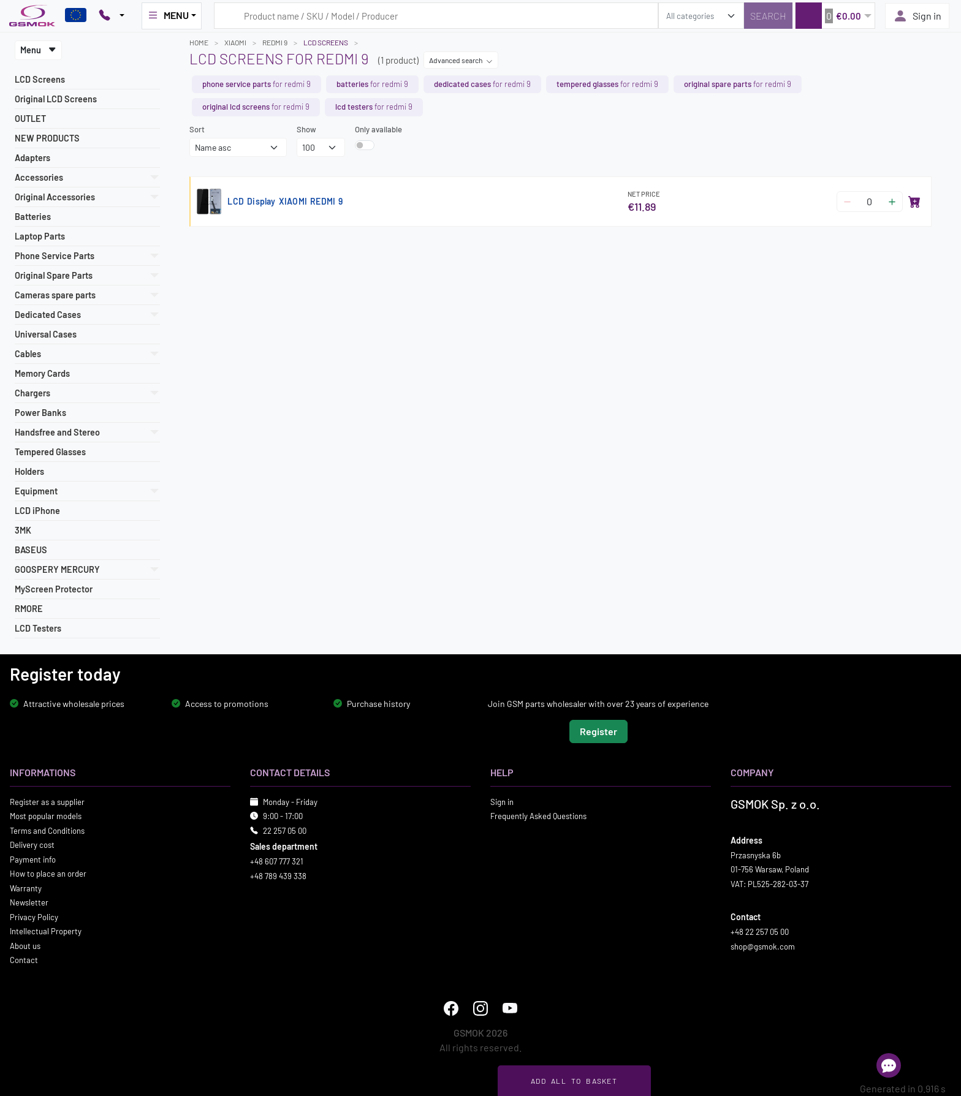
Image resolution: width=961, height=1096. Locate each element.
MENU (168, 15)
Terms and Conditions (47, 830)
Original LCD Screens (56, 99)
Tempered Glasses (50, 452)
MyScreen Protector (54, 589)
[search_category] (701, 15)
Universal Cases (46, 334)
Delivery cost (32, 845)
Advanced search (461, 60)
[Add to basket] (914, 201)
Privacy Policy (34, 916)
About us (25, 945)
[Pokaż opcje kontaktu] (111, 16)
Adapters (32, 158)
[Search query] (436, 15)
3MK (23, 530)
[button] (835, 15)
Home (198, 42)
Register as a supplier (47, 801)
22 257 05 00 (284, 830)
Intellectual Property (46, 931)
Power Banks (40, 412)
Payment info (33, 859)
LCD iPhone (37, 510)
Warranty (26, 888)
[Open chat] (889, 1065)
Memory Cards (42, 373)
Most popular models (46, 816)
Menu (38, 50)
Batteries (33, 216)
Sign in (917, 16)
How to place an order (48, 874)
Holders (29, 471)
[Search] (768, 15)
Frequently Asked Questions (538, 816)
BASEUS (31, 550)
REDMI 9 (274, 42)
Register (598, 730)
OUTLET (30, 118)
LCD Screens (40, 79)
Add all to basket (574, 1080)
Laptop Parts (40, 236)
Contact (24, 960)
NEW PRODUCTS (47, 138)
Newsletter (29, 902)
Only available (378, 129)
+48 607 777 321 (276, 861)
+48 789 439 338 (278, 875)
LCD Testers (38, 628)
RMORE (29, 608)
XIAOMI (235, 42)
